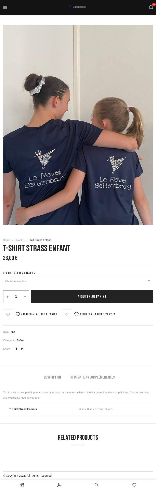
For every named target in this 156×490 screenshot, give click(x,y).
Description (52, 377)
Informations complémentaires (92, 377)
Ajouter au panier (92, 296)
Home (6, 240)
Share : (7, 348)
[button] (151, 7)
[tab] (52, 378)
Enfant (18, 240)
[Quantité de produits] (16, 297)
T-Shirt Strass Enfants (19, 273)
